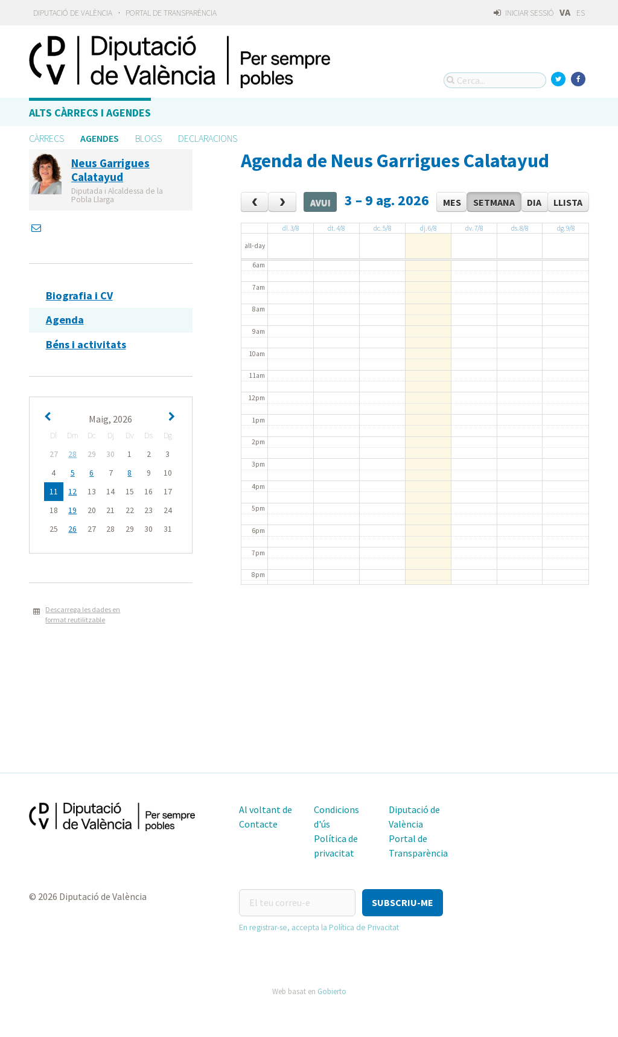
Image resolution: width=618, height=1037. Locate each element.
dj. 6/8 (428, 228)
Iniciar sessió (523, 13)
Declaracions (207, 138)
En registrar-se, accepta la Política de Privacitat (319, 927)
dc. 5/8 (382, 228)
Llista (567, 202)
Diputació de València (72, 13)
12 (72, 492)
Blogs (148, 138)
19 (72, 510)
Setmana (494, 202)
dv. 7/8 (474, 228)
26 (72, 529)
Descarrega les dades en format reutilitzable (82, 614)
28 (72, 454)
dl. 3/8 (290, 228)
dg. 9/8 (566, 228)
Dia (534, 202)
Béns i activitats (86, 344)
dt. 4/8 (336, 228)
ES (580, 13)
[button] (402, 902)
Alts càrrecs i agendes (90, 113)
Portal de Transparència (171, 13)
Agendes (99, 138)
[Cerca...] (495, 80)
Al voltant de (265, 809)
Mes (452, 202)
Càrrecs (46, 138)
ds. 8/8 (519, 228)
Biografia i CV (79, 295)
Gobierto (331, 991)
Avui (320, 202)
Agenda (65, 320)
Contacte (258, 824)
